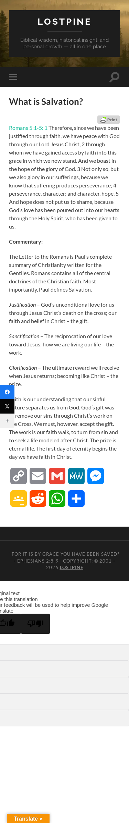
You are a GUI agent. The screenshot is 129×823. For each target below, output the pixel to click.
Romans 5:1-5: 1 (28, 127)
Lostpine (64, 21)
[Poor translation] (35, 624)
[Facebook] (7, 392)
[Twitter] (7, 406)
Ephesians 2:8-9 (38, 561)
